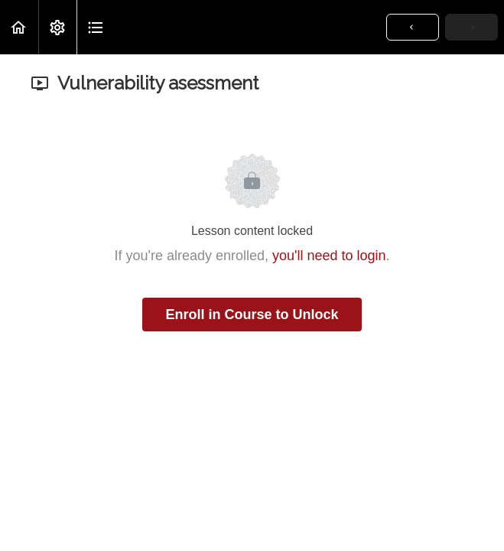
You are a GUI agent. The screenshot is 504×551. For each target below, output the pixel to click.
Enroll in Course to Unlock (251, 314)
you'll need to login (329, 255)
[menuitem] (57, 27)
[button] (19, 27)
